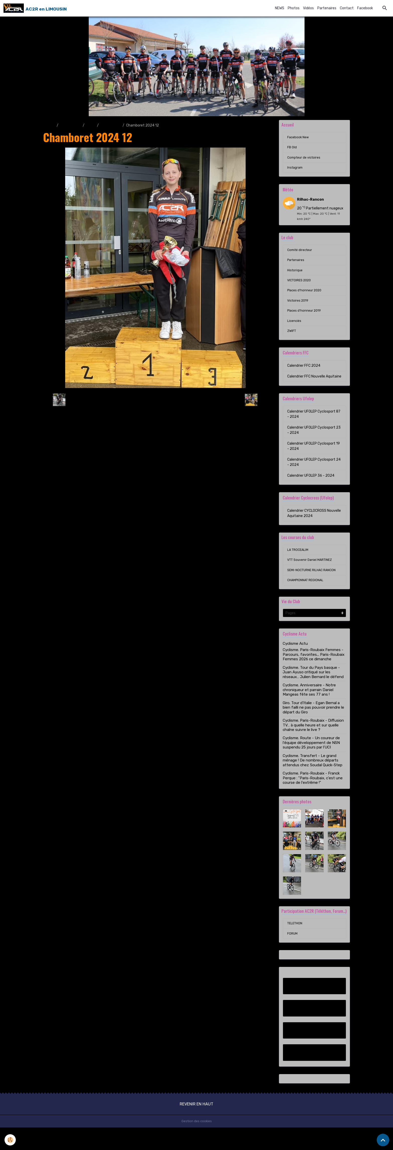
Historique (295, 276)
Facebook (365, 8)
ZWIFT (292, 341)
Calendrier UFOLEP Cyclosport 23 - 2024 (314, 440)
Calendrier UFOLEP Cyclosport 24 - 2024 (314, 472)
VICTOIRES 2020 (300, 287)
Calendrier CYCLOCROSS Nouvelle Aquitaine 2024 (314, 523)
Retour (155, 400)
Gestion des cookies (196, 1143)
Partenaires (326, 8)
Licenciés (294, 330)
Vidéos (308, 8)
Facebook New (299, 139)
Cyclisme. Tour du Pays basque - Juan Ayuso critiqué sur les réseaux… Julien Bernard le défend (313, 686)
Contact (347, 8)
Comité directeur (301, 255)
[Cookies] (10, 1139)
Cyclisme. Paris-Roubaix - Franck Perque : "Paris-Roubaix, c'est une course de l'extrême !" (313, 792)
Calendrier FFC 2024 (303, 376)
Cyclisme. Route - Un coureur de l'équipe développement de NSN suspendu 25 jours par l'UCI (311, 757)
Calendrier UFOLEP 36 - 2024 (310, 486)
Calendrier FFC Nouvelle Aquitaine (314, 387)
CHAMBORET (111, 126)
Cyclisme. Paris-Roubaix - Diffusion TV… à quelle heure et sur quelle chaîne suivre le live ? (313, 739)
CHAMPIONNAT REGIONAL (307, 593)
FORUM (293, 956)
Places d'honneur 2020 (306, 298)
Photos (294, 8)
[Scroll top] (383, 1140)
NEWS (279, 8)
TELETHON (295, 945)
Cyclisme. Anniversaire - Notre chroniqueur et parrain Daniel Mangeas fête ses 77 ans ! (309, 704)
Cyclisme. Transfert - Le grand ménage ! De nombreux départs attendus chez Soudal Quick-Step (312, 774)
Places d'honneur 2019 (305, 319)
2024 (90, 126)
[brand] (36, 9)
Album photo (70, 126)
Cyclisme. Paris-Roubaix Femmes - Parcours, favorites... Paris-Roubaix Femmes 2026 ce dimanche (313, 669)
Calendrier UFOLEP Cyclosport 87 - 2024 (313, 424)
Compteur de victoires (305, 160)
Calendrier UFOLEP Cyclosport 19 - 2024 (313, 456)
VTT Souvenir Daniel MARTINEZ (312, 572)
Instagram (295, 171)
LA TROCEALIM (298, 561)
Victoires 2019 (299, 309)
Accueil (49, 126)
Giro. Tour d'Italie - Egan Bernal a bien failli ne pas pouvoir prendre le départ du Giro (313, 721)
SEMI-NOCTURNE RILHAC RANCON (314, 583)
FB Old (292, 150)
